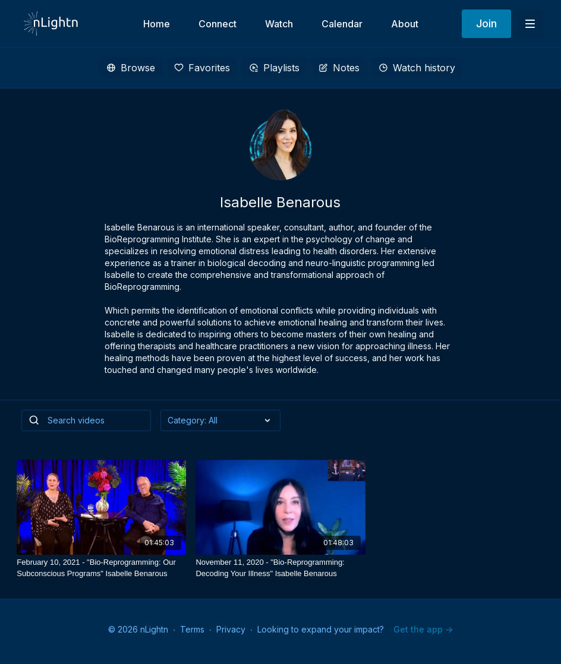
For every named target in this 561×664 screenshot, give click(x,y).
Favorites (202, 68)
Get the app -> (423, 629)
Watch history (417, 68)
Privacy (230, 629)
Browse (130, 68)
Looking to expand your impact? (320, 629)
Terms (192, 629)
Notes (339, 68)
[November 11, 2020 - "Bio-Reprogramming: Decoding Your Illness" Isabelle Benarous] (280, 568)
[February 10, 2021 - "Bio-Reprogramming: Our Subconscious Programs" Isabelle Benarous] (101, 568)
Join (486, 23)
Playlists (274, 68)
